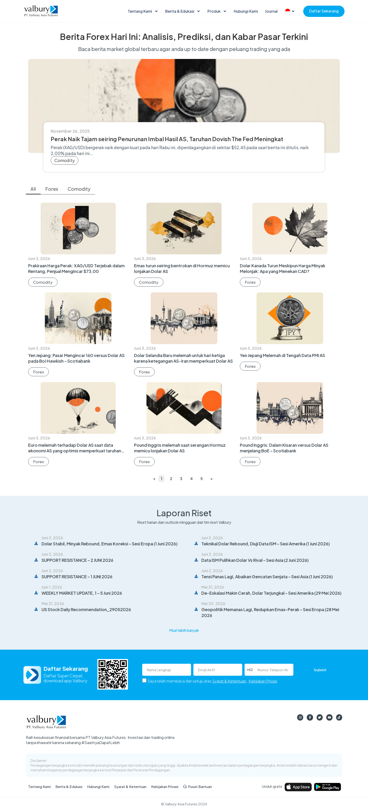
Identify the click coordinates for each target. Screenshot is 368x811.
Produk (217, 11)
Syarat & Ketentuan (229, 681)
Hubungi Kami (246, 11)
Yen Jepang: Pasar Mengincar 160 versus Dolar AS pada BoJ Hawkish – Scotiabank (76, 358)
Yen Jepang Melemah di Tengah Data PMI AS (282, 355)
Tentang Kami (143, 11)
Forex (51, 189)
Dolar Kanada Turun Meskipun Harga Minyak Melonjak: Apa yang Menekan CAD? (282, 268)
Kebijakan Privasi (263, 681)
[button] (184, 630)
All (33, 189)
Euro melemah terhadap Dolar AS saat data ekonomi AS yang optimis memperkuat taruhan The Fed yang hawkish (74, 450)
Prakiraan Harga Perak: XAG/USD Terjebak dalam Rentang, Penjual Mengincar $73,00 (76, 268)
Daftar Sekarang (324, 10)
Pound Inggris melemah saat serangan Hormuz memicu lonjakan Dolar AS (180, 447)
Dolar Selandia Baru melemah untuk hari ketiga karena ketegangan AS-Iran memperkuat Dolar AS (183, 358)
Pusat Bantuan (197, 787)
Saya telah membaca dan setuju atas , (212, 681)
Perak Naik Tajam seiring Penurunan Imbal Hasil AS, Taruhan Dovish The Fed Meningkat (167, 138)
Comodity (64, 160)
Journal (271, 11)
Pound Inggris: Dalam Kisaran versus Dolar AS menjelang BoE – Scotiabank (284, 447)
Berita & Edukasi (182, 11)
